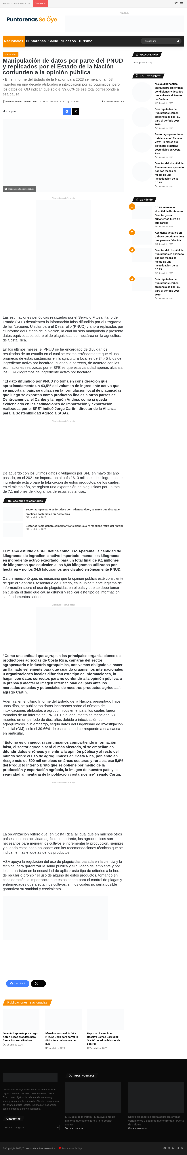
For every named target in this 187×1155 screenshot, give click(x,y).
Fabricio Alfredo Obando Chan (21, 101)
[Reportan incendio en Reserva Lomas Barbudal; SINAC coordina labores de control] (105, 1019)
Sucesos (68, 41)
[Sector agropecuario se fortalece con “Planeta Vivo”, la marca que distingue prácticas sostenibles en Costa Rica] (13, 514)
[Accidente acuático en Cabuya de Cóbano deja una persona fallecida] (142, 238)
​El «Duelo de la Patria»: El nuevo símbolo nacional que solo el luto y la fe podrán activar (90, 1120)
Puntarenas (36, 41)
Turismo (85, 41)
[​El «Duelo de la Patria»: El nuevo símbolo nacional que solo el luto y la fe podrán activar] (93, 1097)
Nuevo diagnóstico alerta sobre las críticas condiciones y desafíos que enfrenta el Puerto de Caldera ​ (169, 91)
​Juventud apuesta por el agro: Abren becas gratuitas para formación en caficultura (21, 1037)
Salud (53, 41)
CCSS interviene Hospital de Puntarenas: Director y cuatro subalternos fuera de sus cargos (169, 215)
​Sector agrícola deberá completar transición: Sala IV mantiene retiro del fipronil (75, 525)
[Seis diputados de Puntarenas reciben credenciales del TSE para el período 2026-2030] (142, 117)
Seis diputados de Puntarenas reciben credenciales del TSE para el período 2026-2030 (167, 117)
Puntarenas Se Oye (72, 1148)
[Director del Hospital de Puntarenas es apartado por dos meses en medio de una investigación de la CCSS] (142, 172)
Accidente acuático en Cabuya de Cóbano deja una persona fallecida (169, 236)
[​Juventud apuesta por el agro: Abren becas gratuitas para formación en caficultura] (21, 1019)
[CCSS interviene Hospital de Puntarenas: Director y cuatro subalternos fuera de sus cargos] (142, 212)
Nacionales (13, 41)
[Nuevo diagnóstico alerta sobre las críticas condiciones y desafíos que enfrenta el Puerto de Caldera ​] (142, 92)
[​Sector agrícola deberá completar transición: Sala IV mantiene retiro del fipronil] (13, 530)
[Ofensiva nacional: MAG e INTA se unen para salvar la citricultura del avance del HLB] (63, 1019)
